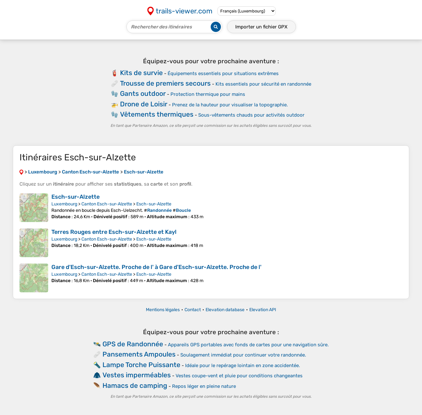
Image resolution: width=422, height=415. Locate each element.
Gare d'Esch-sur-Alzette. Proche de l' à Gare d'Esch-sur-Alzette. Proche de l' (156, 267)
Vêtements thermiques (156, 114)
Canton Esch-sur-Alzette (106, 204)
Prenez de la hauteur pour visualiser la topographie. (230, 105)
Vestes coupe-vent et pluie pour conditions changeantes (239, 376)
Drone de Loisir (143, 104)
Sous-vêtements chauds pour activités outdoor (251, 115)
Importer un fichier (261, 27)
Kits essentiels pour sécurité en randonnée (263, 84)
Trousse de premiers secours (165, 83)
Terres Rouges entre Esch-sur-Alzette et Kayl (114, 231)
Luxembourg (64, 204)
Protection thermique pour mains (207, 94)
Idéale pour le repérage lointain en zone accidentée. (242, 365)
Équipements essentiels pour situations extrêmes (223, 73)
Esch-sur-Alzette (75, 196)
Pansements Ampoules (139, 354)
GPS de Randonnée (132, 344)
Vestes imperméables (136, 375)
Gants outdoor (143, 93)
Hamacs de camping (134, 385)
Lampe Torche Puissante (141, 365)
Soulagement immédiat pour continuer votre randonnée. (243, 355)
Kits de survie (141, 73)
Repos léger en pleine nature (204, 386)
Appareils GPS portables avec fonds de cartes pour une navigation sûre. (248, 345)
